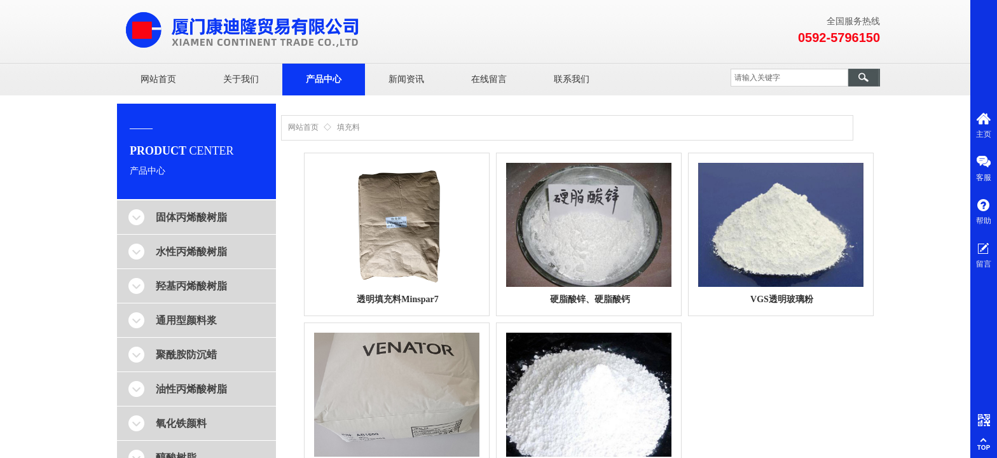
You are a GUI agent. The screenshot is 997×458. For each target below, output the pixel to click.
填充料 (348, 127)
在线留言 (489, 79)
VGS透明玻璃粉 (781, 299)
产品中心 (323, 79)
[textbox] (789, 78)
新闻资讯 (406, 79)
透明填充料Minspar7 (397, 299)
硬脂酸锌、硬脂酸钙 (590, 299)
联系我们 (571, 79)
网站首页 (158, 79)
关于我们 (241, 79)
